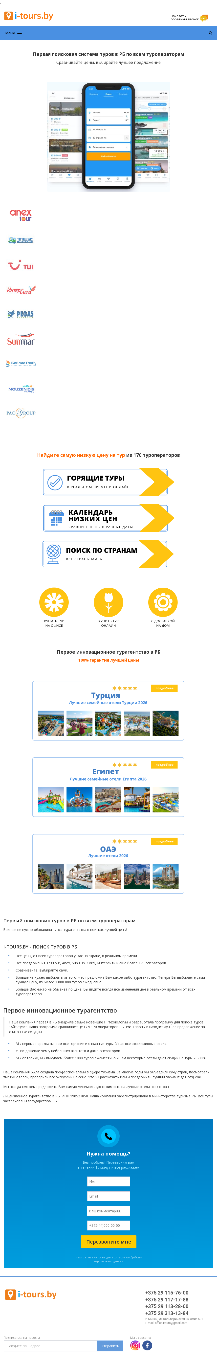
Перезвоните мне (108, 1241)
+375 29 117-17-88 (166, 1300)
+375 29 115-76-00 (166, 1293)
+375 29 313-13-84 (166, 1313)
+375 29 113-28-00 (166, 1306)
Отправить (110, 1345)
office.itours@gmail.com (171, 1323)
